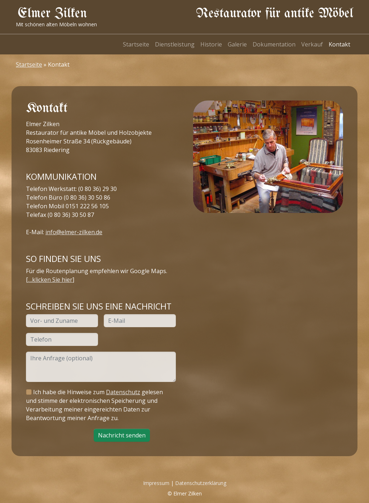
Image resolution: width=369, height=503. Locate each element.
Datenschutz (123, 392)
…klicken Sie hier (50, 280)
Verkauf (312, 44)
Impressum (156, 483)
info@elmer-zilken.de (73, 232)
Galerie (237, 44)
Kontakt (339, 44)
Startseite (136, 44)
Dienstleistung (175, 44)
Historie (211, 44)
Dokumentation (274, 44)
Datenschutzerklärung (200, 483)
